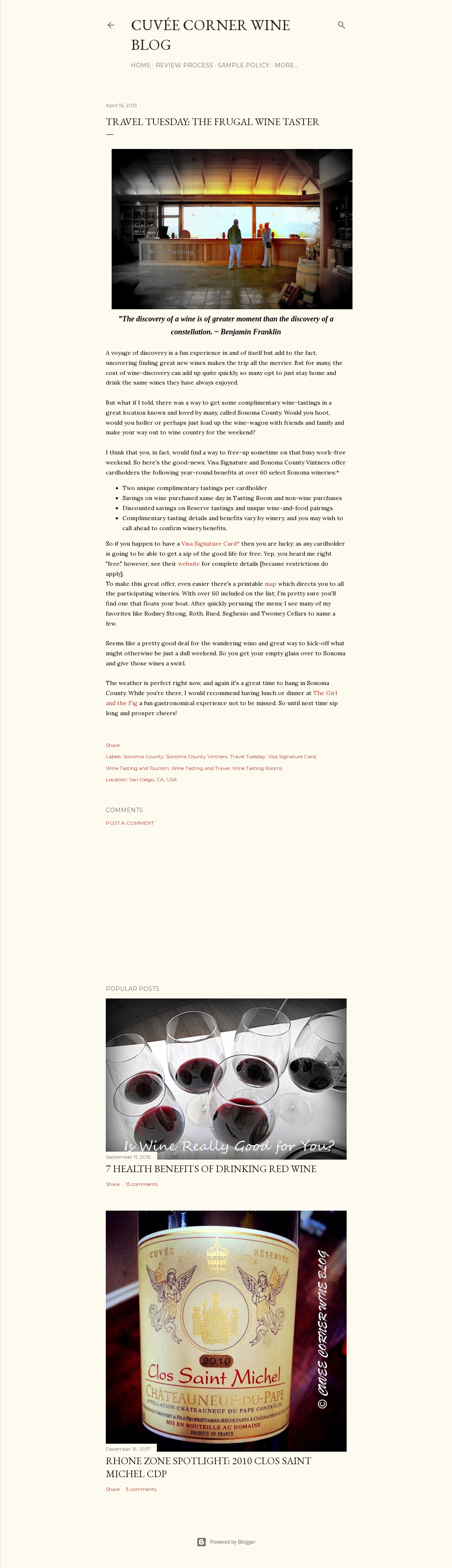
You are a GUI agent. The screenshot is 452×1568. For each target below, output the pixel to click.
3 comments (141, 1489)
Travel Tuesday (248, 756)
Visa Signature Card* (210, 543)
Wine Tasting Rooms (257, 768)
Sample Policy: (244, 65)
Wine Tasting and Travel (200, 768)
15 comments (142, 1184)
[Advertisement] (226, 905)
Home (141, 65)
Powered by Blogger (226, 1542)
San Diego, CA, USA (153, 779)
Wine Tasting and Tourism (137, 768)
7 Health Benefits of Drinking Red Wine (211, 1168)
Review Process (184, 65)
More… (286, 65)
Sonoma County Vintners (196, 756)
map (270, 584)
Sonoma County (143, 756)
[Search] (342, 23)
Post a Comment (130, 823)
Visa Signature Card (292, 756)
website (189, 563)
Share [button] (113, 745)
